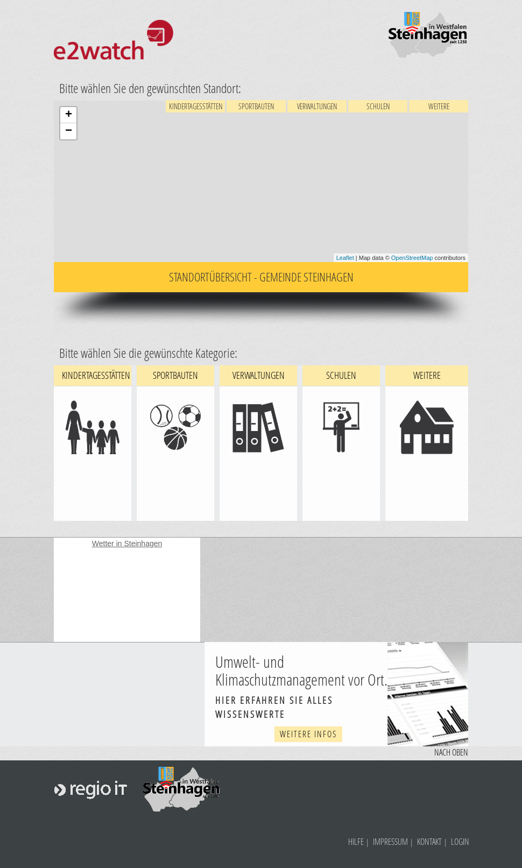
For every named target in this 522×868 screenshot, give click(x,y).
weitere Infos (308, 733)
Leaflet (345, 258)
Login (460, 841)
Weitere (438, 106)
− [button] (68, 131)
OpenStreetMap (412, 258)
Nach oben (451, 752)
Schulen (378, 106)
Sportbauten (256, 106)
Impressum (390, 841)
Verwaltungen (317, 106)
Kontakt (429, 841)
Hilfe (356, 841)
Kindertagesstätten (195, 106)
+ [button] (68, 115)
